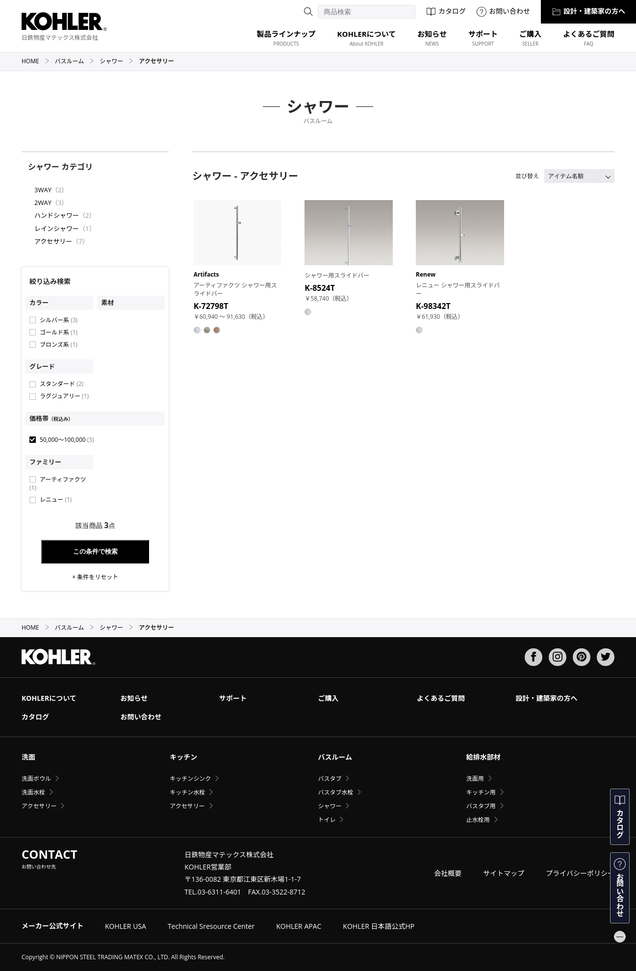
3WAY (42, 189)
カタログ (446, 11)
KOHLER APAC (298, 926)
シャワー (116, 61)
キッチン (183, 757)
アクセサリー (53, 241)
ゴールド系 (58, 332)
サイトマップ (503, 873)
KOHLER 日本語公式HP (378, 926)
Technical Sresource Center (211, 926)
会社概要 (447, 873)
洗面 (28, 757)
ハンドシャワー (56, 215)
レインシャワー (56, 228)
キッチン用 (481, 792)
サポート (233, 698)
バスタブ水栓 (335, 792)
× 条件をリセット (95, 577)
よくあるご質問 (441, 698)
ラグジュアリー (64, 396)
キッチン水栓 (187, 792)
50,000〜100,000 (67, 439)
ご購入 (328, 698)
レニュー (56, 499)
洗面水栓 (33, 792)
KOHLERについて (49, 698)
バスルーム (75, 61)
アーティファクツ (57, 483)
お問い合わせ (503, 11)
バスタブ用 (481, 806)
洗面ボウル (36, 778)
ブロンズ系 (58, 344)
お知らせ (134, 698)
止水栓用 (478, 820)
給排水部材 (483, 757)
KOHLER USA (125, 926)
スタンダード (61, 384)
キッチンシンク (190, 778)
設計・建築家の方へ (588, 11)
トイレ (326, 820)
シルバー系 (58, 320)
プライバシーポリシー (580, 873)
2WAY (42, 202)
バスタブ (329, 778)
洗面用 (475, 778)
